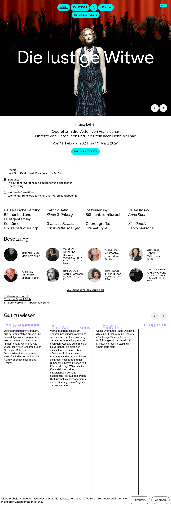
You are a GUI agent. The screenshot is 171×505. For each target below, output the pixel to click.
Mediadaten (85, 468)
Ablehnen (160, 500)
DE (163, 6)
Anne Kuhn (137, 214)
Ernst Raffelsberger (63, 228)
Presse (85, 459)
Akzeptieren (139, 500)
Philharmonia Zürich (16, 296)
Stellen (85, 464)
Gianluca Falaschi (61, 223)
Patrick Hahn (57, 210)
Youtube (45, 463)
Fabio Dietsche (141, 228)
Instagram (27, 463)
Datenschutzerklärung (28, 501)
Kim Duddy (137, 223)
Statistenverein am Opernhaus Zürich (27, 302)
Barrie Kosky (138, 210)
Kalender (80, 7)
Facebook (13, 463)
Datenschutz (86, 477)
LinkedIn (28, 468)
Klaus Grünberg (60, 214)
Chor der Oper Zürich (17, 299)
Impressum (85, 473)
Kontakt (85, 455)
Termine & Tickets (85, 14)
